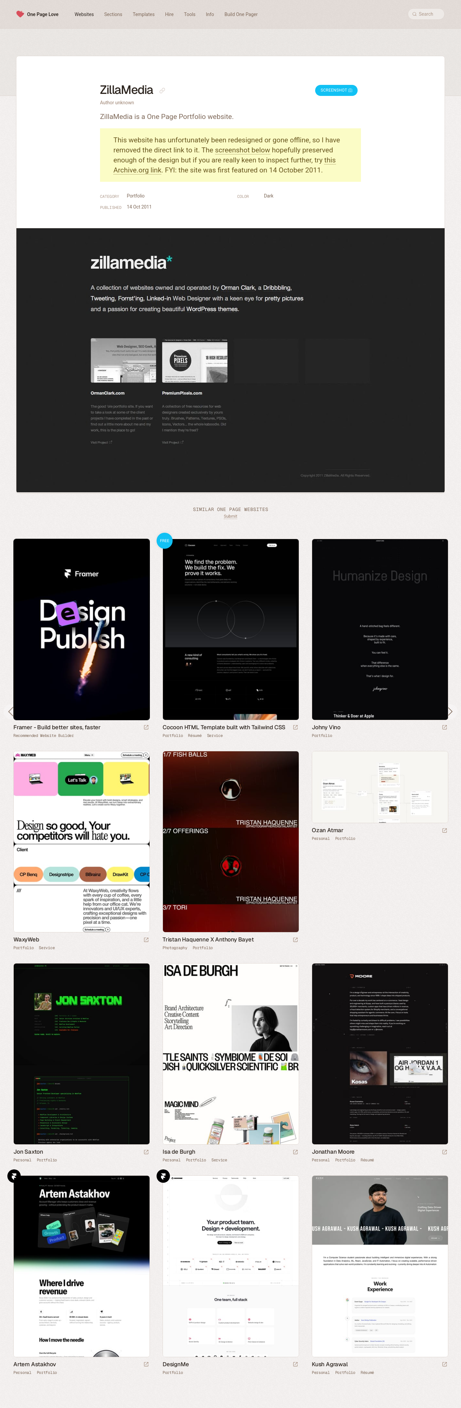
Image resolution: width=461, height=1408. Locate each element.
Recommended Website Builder (43, 736)
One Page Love (43, 14)
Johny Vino (326, 727)
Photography (175, 948)
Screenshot (336, 90)
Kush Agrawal (330, 1364)
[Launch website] (445, 727)
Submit (230, 516)
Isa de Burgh (179, 1151)
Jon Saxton (28, 1151)
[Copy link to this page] (162, 90)
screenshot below (242, 150)
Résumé (194, 736)
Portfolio (136, 196)
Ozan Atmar (328, 830)
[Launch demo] (295, 727)
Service (215, 736)
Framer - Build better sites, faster (57, 727)
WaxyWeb (26, 939)
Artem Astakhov (34, 1364)
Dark (268, 196)
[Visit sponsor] (146, 727)
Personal (321, 839)
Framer (14, 1176)
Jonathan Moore (333, 1151)
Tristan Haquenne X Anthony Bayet (208, 939)
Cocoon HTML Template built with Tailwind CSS (224, 727)
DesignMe (176, 1364)
